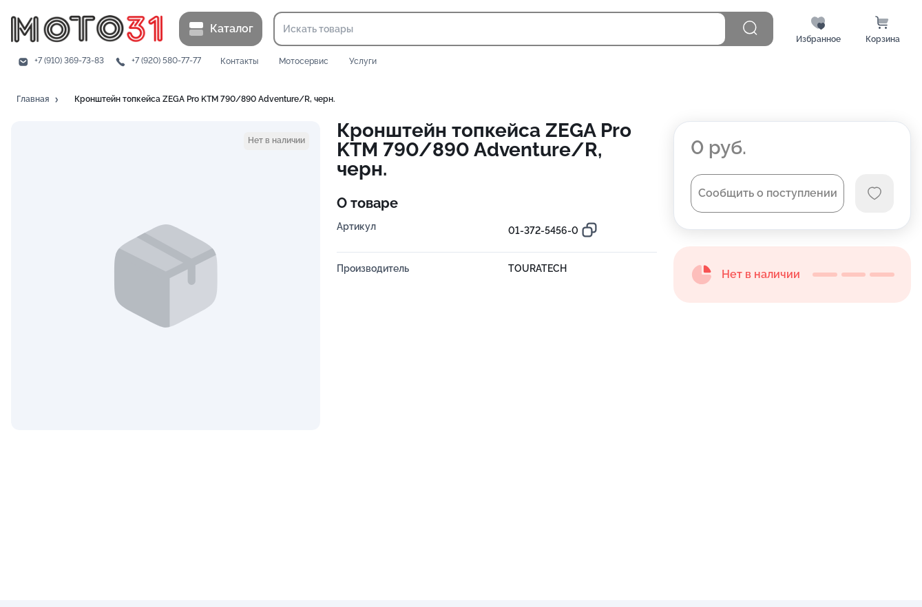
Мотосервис (303, 61)
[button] (38, 99)
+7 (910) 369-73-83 (69, 60)
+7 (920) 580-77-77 (166, 60)
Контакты (239, 61)
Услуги (363, 61)
